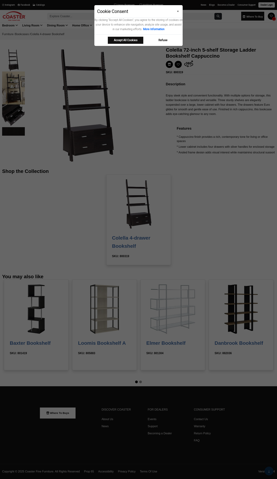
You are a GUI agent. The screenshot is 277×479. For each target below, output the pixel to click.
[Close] (178, 11)
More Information (153, 29)
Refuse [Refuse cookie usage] (162, 40)
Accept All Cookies (125, 40)
